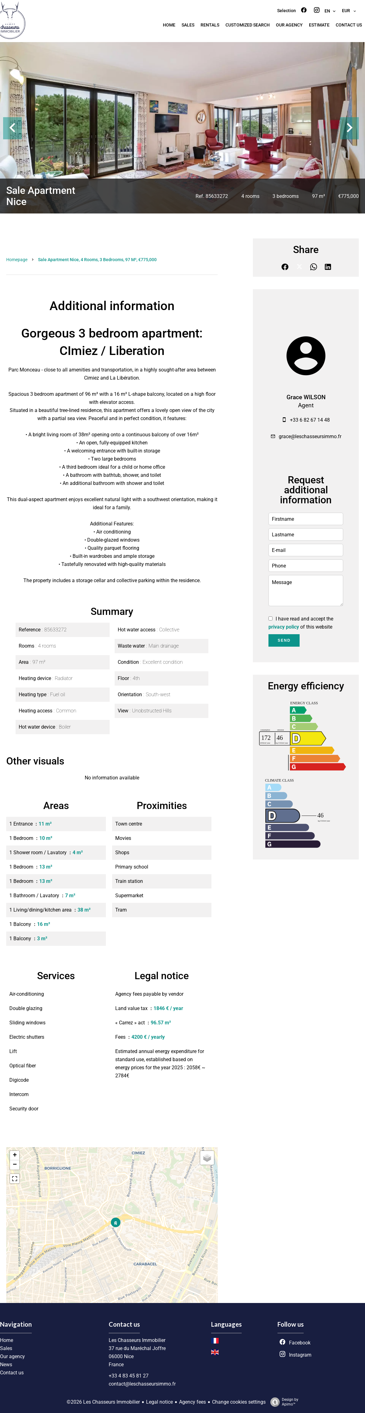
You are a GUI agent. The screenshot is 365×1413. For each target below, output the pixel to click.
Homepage (16, 259)
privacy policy (283, 627)
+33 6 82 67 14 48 (310, 420)
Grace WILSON (306, 397)
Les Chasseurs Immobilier (137, 1340)
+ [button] (15, 1155)
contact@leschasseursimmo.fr (142, 1384)
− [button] (15, 1165)
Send (284, 640)
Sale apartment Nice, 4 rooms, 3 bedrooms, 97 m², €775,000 (97, 259)
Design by (282, 1402)
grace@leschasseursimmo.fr (310, 436)
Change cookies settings (239, 1402)
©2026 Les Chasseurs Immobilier (103, 1402)
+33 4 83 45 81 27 (129, 1376)
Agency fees (192, 1402)
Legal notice (159, 1402)
